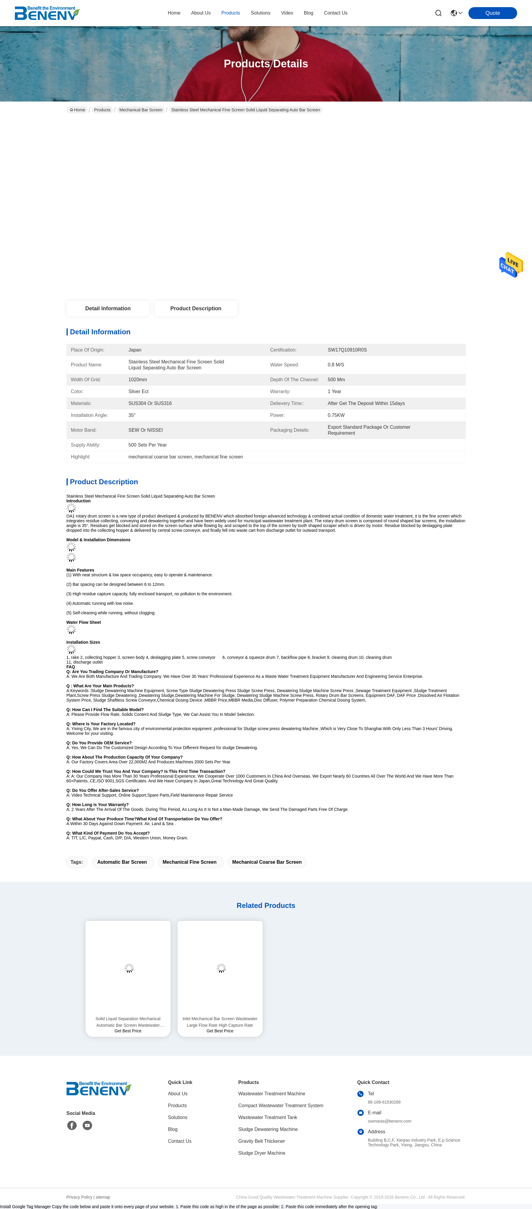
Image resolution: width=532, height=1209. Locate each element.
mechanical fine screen (190, 862)
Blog (173, 1129)
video (287, 12)
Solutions (178, 1117)
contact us (336, 12)
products (230, 12)
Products (102, 109)
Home (174, 12)
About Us (178, 1093)
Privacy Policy (79, 1197)
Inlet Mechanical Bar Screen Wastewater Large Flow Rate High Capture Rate (219, 1022)
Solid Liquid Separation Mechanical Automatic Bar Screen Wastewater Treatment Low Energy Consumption (128, 1022)
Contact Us (180, 1141)
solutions (260, 12)
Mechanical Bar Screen (140, 109)
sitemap (103, 1197)
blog (308, 12)
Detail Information (108, 308)
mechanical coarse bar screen (267, 862)
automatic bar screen (122, 862)
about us (201, 12)
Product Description (195, 308)
